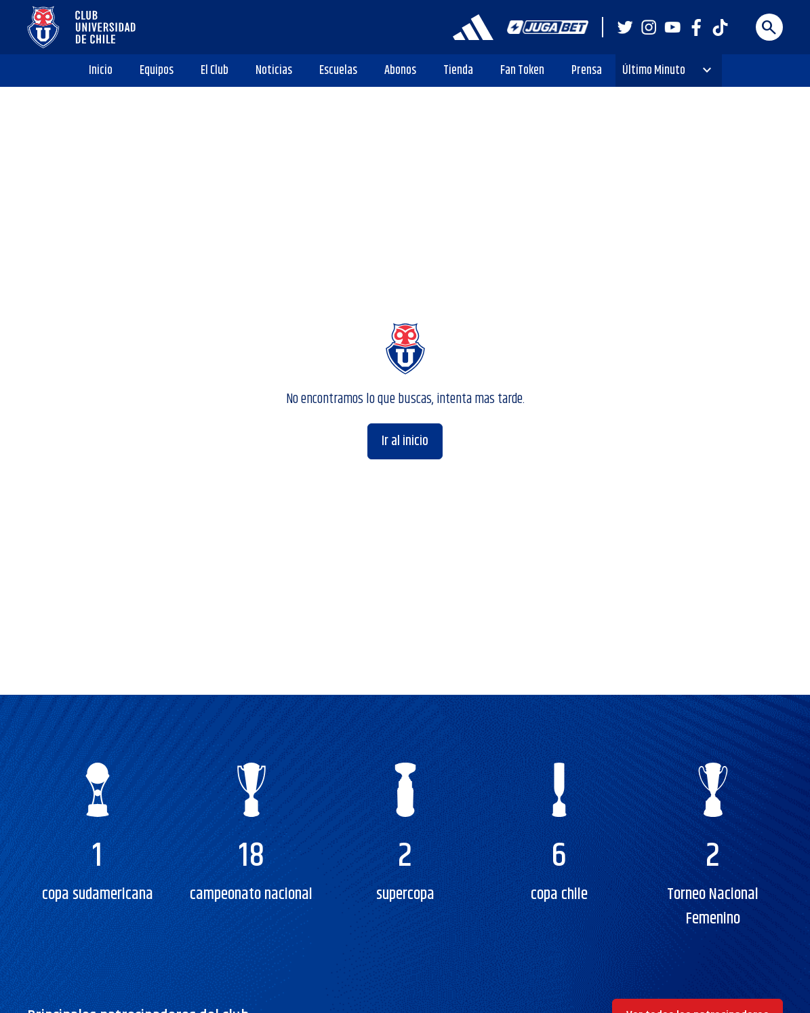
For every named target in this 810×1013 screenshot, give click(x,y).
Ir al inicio (405, 441)
